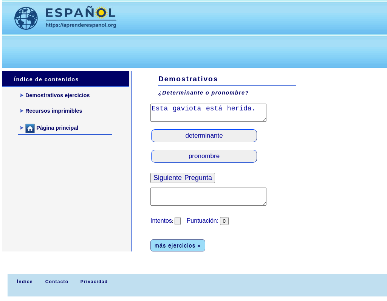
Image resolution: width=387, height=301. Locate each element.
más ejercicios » (178, 245)
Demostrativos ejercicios (55, 95)
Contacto (57, 281)
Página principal (49, 128)
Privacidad (94, 281)
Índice (24, 281)
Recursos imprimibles (51, 111)
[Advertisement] (139, 50)
